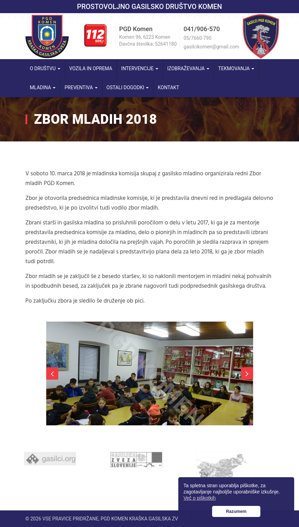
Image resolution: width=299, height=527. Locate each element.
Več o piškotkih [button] (199, 498)
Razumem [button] (236, 511)
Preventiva (80, 87)
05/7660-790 (197, 38)
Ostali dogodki (128, 87)
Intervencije (139, 68)
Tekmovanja (236, 68)
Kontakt (168, 87)
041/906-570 (201, 29)
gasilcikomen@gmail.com (211, 46)
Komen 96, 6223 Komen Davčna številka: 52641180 (148, 40)
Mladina (43, 87)
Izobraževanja (188, 68)
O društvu (45, 68)
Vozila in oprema (90, 68)
